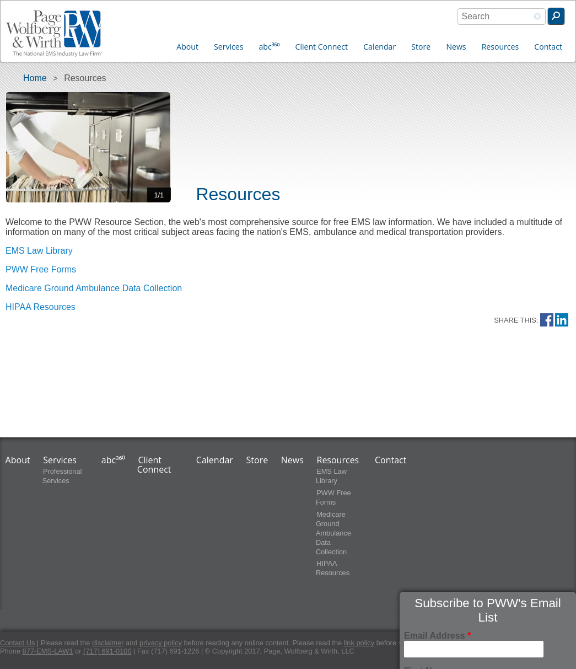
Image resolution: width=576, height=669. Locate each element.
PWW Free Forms (41, 269)
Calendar (379, 46)
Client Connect (321, 46)
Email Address (437, 635)
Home (35, 78)
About (187, 46)
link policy (359, 643)
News (456, 46)
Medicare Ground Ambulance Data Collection (94, 288)
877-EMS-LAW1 (48, 651)
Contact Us (17, 643)
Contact (548, 46)
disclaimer (108, 643)
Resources (500, 46)
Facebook (546, 320)
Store (420, 46)
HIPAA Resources (41, 307)
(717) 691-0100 (107, 651)
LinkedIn (561, 320)
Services (228, 46)
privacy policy (160, 643)
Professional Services (62, 476)
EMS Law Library (39, 250)
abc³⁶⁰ (269, 46)
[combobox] (501, 16)
